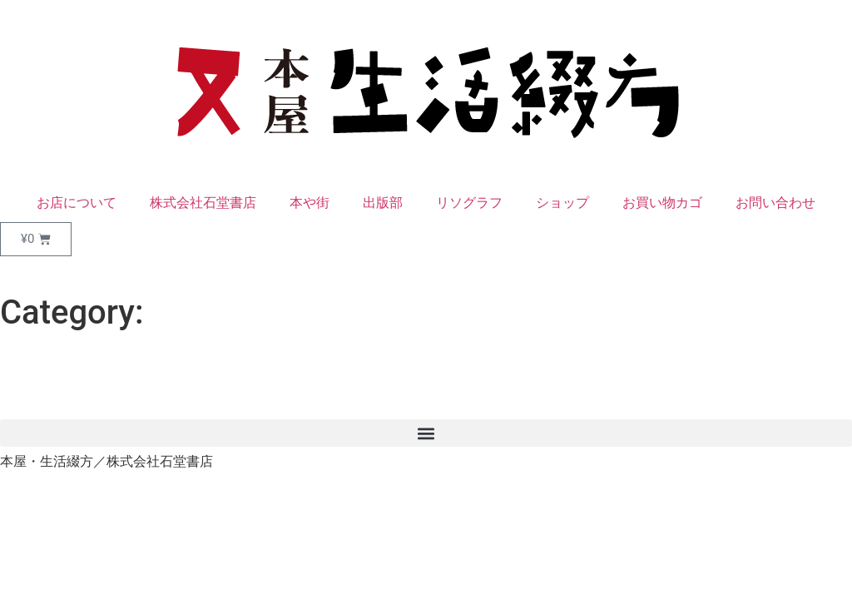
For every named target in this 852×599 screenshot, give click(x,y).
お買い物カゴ (662, 202)
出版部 (383, 202)
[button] (426, 433)
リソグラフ (469, 202)
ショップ (562, 202)
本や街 (309, 202)
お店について (76, 202)
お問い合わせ (775, 202)
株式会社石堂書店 (203, 202)
